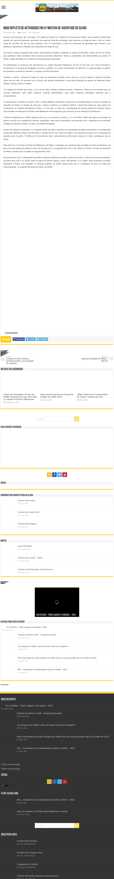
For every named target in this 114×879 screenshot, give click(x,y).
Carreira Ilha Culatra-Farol (28, 512)
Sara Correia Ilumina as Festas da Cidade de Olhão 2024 (56, 395)
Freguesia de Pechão (27, 864)
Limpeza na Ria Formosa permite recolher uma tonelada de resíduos (21, 360)
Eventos (23, 32)
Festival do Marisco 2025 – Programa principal (37, 635)
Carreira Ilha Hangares (27, 524)
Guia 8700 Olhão (25, 546)
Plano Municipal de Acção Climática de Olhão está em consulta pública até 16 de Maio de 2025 (57, 658)
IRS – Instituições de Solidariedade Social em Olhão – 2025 (42, 669)
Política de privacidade (10, 764)
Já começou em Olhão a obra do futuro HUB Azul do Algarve (43, 646)
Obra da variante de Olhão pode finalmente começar (42, 811)
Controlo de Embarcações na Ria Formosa (35, 569)
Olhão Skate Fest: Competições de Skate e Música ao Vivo (92, 395)
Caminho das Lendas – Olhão (30, 558)
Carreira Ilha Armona (26, 500)
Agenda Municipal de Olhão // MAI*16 (93, 359)
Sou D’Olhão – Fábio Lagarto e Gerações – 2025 (56, 615)
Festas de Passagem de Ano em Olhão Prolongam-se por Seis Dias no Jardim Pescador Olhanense (20, 396)
